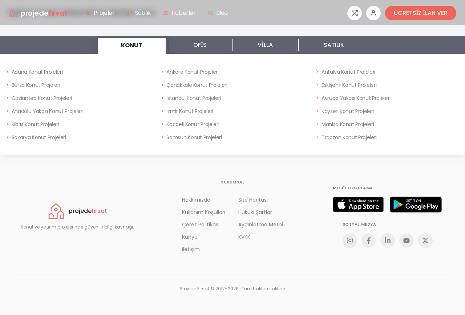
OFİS (200, 45)
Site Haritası (253, 199)
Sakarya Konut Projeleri (36, 137)
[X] (425, 240)
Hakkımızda (196, 199)
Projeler (100, 13)
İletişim (191, 249)
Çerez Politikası (200, 224)
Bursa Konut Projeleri (33, 85)
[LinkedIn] (387, 240)
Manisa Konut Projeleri (345, 124)
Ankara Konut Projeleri (190, 72)
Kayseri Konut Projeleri (345, 111)
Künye (190, 237)
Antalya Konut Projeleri (345, 72)
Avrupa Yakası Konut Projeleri (353, 98)
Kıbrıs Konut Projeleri (32, 124)
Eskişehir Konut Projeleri (346, 85)
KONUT (132, 42)
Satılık (138, 13)
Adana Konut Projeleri (34, 72)
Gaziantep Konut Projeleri (39, 98)
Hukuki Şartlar (255, 212)
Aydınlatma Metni (260, 224)
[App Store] (358, 205)
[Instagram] (350, 240)
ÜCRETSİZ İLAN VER (421, 13)
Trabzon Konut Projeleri (346, 137)
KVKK (244, 237)
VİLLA (265, 45)
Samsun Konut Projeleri (191, 137)
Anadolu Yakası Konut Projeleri (44, 111)
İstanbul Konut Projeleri (191, 98)
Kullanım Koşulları (203, 212)
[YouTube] (406, 240)
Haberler (179, 13)
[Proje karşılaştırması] (354, 13)
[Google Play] (416, 205)
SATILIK (334, 45)
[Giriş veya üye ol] (373, 13)
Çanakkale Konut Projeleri (194, 85)
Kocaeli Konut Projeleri (190, 124)
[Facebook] (368, 240)
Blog (217, 13)
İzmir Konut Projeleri (187, 111)
